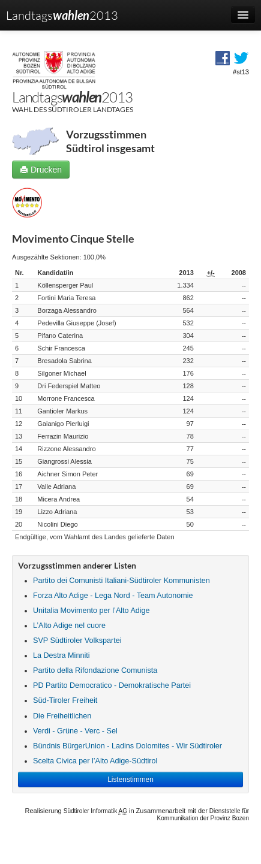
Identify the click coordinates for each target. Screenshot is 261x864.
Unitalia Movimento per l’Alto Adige (91, 610)
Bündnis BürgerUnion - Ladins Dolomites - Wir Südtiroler (127, 746)
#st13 (241, 71)
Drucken (41, 169)
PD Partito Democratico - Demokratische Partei (112, 685)
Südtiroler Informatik (95, 811)
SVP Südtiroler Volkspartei (77, 640)
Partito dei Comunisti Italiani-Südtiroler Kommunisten (121, 580)
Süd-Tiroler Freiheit (65, 700)
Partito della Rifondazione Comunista (95, 670)
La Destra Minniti (61, 655)
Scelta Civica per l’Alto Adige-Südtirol (95, 761)
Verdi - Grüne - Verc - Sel (75, 731)
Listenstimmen (130, 779)
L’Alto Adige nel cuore (69, 625)
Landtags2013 (62, 15)
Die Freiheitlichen (62, 716)
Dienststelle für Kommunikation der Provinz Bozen (203, 814)
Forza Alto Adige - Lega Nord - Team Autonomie (113, 595)
